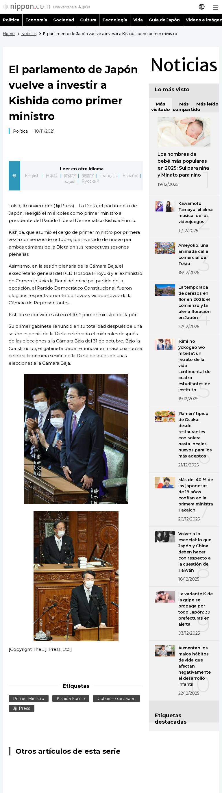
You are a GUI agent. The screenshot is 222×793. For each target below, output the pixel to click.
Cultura (88, 20)
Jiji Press (21, 708)
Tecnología (114, 20)
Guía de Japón (164, 20)
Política (11, 20)
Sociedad (63, 20)
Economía (36, 20)
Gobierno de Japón (116, 698)
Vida (138, 20)
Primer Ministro (28, 698)
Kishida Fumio (71, 698)
